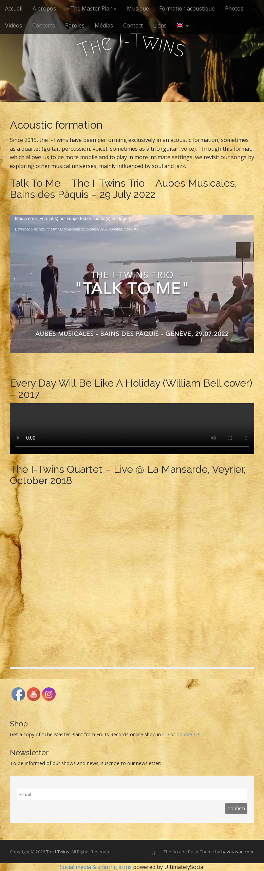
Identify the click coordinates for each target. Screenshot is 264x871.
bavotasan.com (237, 852)
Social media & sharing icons (96, 867)
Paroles (74, 25)
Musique (138, 8)
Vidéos (13, 25)
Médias (104, 25)
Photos (234, 8)
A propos (44, 8)
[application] (132, 284)
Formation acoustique (187, 8)
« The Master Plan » (91, 8)
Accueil (13, 8)
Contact (133, 25)
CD (165, 734)
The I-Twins (57, 852)
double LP (187, 734)
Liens (160, 25)
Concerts (43, 25)
